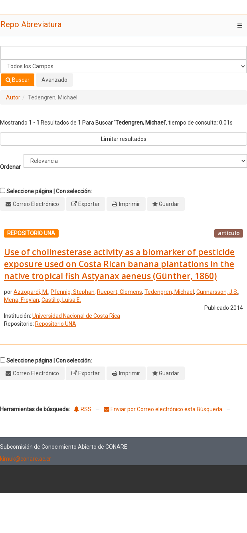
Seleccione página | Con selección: (49, 191)
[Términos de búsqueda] (123, 52)
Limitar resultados (123, 139)
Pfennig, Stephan (73, 292)
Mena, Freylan (21, 300)
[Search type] (123, 66)
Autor (13, 97)
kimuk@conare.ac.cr (25, 459)
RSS (82, 409)
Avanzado (54, 80)
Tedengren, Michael (169, 292)
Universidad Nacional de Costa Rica (76, 316)
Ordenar (10, 167)
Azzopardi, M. (31, 292)
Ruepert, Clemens (119, 292)
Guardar (169, 204)
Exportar (89, 204)
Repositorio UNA (55, 324)
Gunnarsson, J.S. (217, 292)
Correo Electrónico (36, 204)
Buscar (18, 80)
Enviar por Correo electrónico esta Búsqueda (163, 409)
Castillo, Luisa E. (61, 300)
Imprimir (129, 204)
